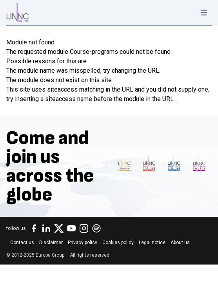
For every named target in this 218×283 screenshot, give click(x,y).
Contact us (22, 242)
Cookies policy (118, 242)
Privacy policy (82, 242)
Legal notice (152, 242)
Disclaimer (51, 242)
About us (180, 242)
